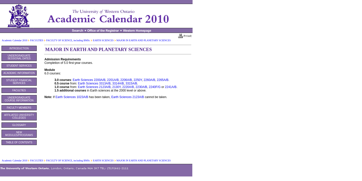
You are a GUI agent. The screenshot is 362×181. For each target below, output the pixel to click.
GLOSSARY (19, 125)
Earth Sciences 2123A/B (94, 87)
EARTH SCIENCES (103, 40)
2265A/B (162, 80)
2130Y (116, 87)
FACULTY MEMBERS (19, 107)
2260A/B (149, 80)
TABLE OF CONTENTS (19, 142)
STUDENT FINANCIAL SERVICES (19, 81)
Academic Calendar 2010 (14, 40)
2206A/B (126, 80)
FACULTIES (36, 40)
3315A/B (131, 83)
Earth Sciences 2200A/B (89, 80)
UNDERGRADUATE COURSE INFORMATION (19, 99)
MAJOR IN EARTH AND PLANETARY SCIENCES (143, 40)
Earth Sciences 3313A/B (94, 83)
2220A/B (128, 87)
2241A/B (170, 87)
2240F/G (155, 87)
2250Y (138, 80)
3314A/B (118, 83)
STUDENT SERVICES (19, 65)
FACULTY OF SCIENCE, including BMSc (68, 40)
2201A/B (113, 80)
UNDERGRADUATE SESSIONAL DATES (19, 57)
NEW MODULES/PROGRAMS (19, 134)
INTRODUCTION (19, 48)
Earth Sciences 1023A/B (72, 97)
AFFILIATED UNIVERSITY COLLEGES (19, 116)
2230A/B (141, 87)
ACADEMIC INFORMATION (19, 73)
